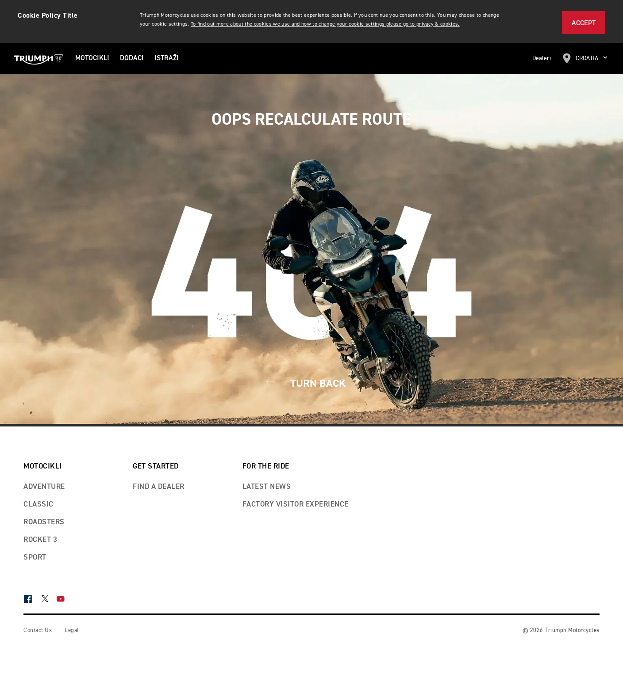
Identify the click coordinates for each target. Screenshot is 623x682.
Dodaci (132, 58)
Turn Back (311, 383)
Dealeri (541, 58)
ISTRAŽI (166, 58)
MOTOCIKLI (92, 58)
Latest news (266, 487)
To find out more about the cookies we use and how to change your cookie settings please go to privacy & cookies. (325, 24)
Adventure (44, 487)
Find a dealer (159, 487)
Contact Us (37, 630)
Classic (38, 504)
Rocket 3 (40, 540)
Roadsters (44, 522)
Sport (34, 557)
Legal (72, 630)
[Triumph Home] (38, 58)
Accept (584, 23)
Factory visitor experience (295, 504)
